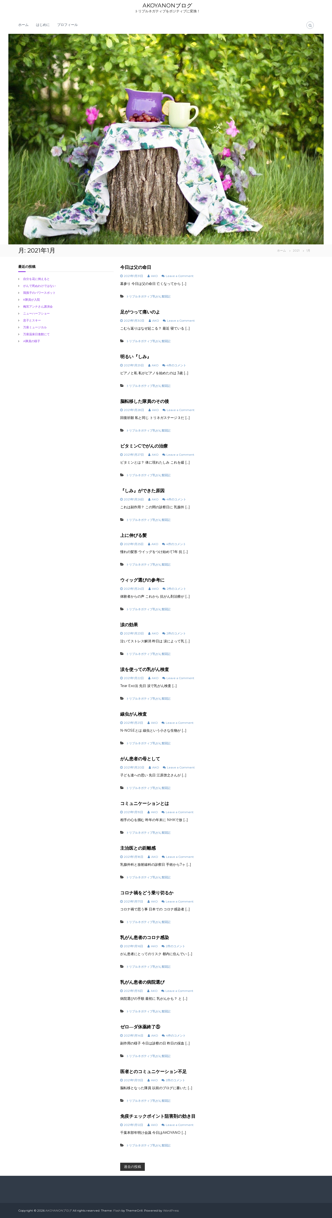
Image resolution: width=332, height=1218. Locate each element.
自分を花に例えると (36, 279)
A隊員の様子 (31, 341)
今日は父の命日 (135, 267)
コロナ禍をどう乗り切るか (146, 893)
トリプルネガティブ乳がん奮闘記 (148, 296)
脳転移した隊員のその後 (144, 401)
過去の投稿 (132, 1166)
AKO (154, 276)
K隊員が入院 (31, 299)
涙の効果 (129, 625)
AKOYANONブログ (167, 5)
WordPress (171, 1210)
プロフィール (67, 24)
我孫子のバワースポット (39, 293)
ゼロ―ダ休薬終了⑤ (140, 1027)
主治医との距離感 (138, 848)
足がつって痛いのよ (140, 312)
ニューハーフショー (36, 313)
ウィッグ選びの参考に (142, 580)
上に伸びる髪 (133, 535)
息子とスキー (32, 320)
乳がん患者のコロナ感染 (144, 937)
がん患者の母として (140, 759)
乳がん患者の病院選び (142, 982)
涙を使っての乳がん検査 (144, 669)
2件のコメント (176, 588)
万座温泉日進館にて (36, 334)
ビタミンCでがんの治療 (144, 446)
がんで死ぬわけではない (39, 286)
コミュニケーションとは (144, 803)
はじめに (43, 24)
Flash (117, 1210)
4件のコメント (176, 365)
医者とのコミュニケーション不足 (153, 1071)
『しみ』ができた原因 (142, 490)
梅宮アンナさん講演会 (38, 306)
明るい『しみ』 (135, 356)
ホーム (23, 24)
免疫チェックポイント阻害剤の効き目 (158, 1116)
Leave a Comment (180, 276)
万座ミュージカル (35, 327)
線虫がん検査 (133, 714)
